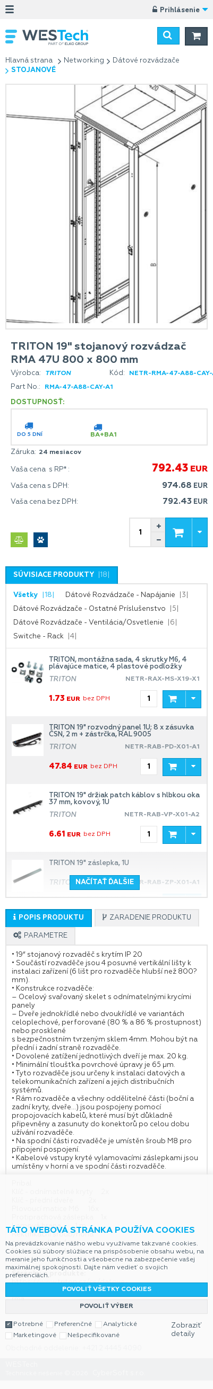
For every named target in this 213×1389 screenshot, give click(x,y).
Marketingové (34, 1327)
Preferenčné (73, 1316)
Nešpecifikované (93, 1327)
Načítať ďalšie (104, 882)
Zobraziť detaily (186, 1321)
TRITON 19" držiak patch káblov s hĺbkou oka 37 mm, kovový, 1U (124, 799)
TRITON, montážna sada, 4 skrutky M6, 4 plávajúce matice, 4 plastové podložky (118, 663)
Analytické (120, 1316)
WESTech (60, 37)
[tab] (61, 575)
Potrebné (28, 1316)
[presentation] (61, 575)
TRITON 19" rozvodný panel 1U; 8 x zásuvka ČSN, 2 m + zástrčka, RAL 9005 (121, 731)
